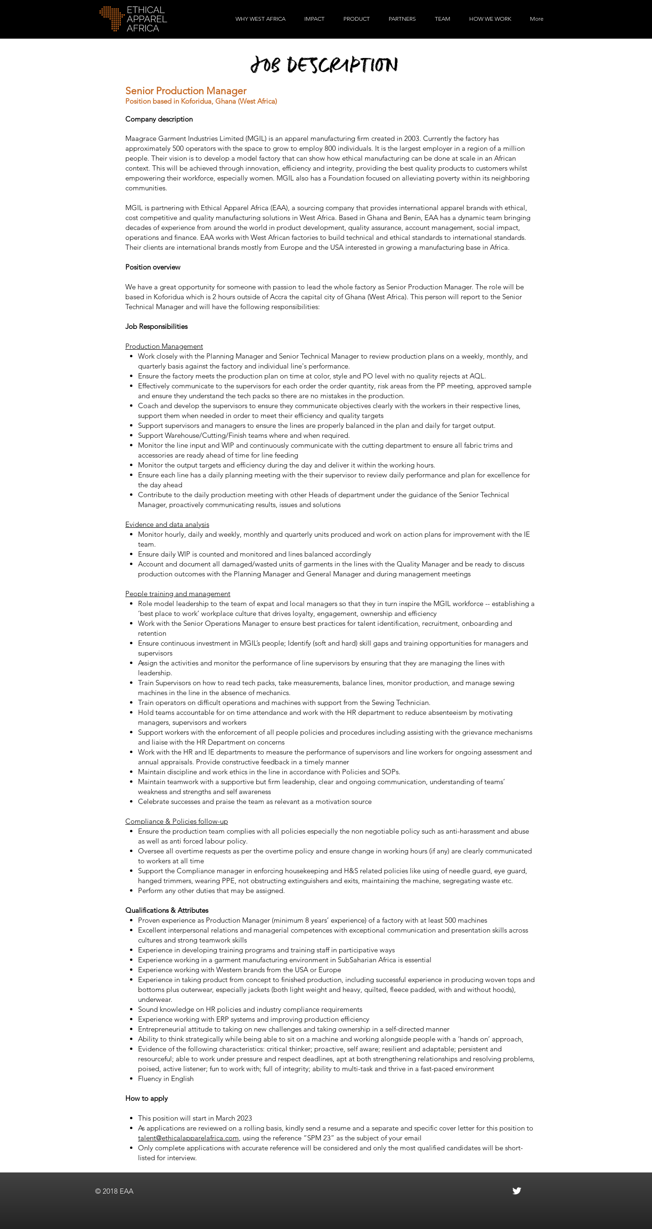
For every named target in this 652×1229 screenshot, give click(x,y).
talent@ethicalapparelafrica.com (188, 1137)
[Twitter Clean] (517, 1191)
